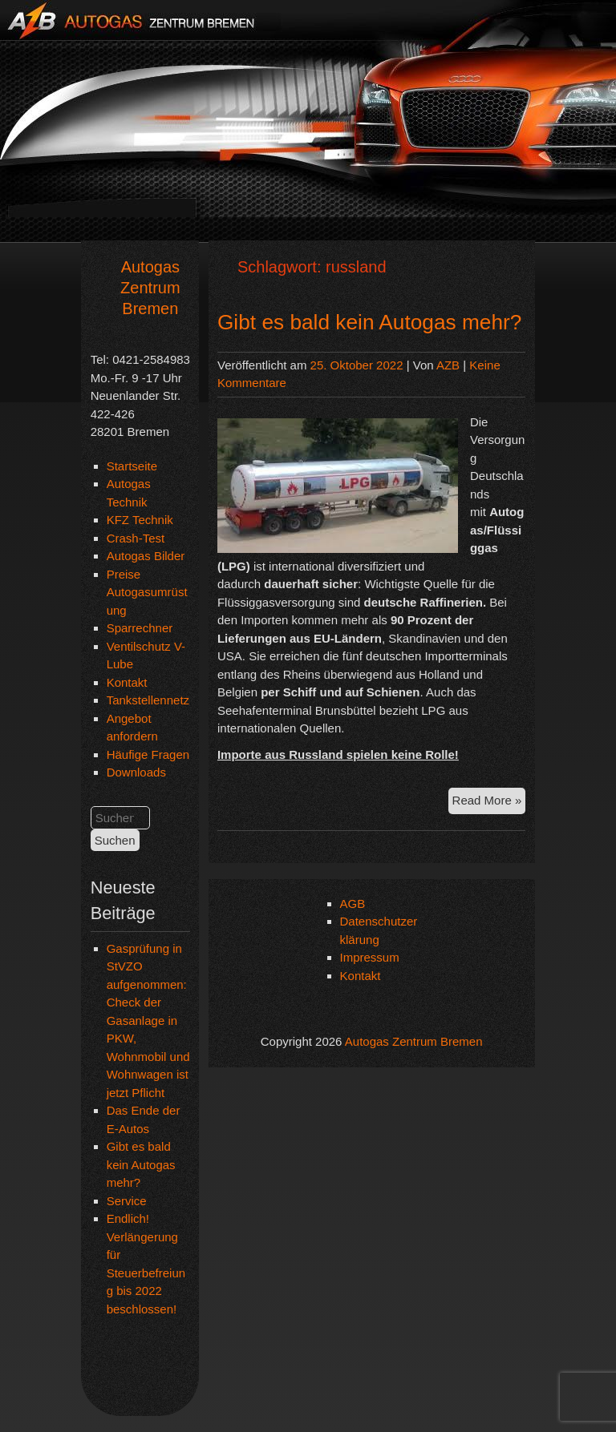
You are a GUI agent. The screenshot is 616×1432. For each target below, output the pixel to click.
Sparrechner (140, 628)
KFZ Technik (140, 519)
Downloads (136, 772)
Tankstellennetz (148, 700)
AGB (353, 903)
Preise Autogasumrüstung (147, 592)
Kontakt (127, 682)
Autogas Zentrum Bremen (150, 287)
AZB (448, 365)
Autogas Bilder (146, 556)
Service (127, 1201)
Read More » (489, 802)
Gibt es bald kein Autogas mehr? (141, 1164)
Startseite (132, 466)
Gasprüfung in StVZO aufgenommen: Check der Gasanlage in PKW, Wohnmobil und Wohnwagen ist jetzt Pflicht (148, 1020)
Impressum (369, 957)
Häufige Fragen (148, 754)
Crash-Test (136, 538)
